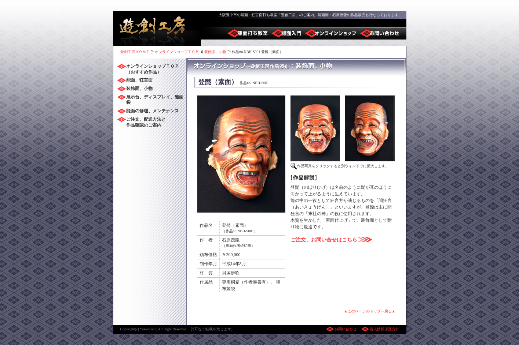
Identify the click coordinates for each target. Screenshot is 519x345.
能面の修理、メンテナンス (152, 110)
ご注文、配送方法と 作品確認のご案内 (146, 122)
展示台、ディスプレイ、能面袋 (154, 99)
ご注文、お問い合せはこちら (323, 240)
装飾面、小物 (215, 52)
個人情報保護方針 (384, 329)
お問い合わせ (346, 329)
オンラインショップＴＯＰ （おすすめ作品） (152, 69)
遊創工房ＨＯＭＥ (135, 52)
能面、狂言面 (139, 80)
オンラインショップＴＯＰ (177, 52)
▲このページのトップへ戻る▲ (369, 311)
